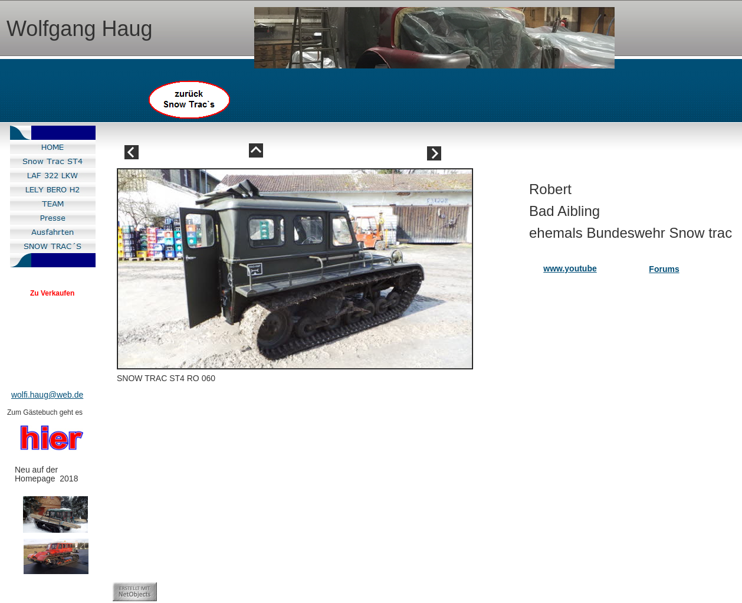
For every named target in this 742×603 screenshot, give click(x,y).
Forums (664, 269)
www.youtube (569, 268)
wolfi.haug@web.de (47, 394)
